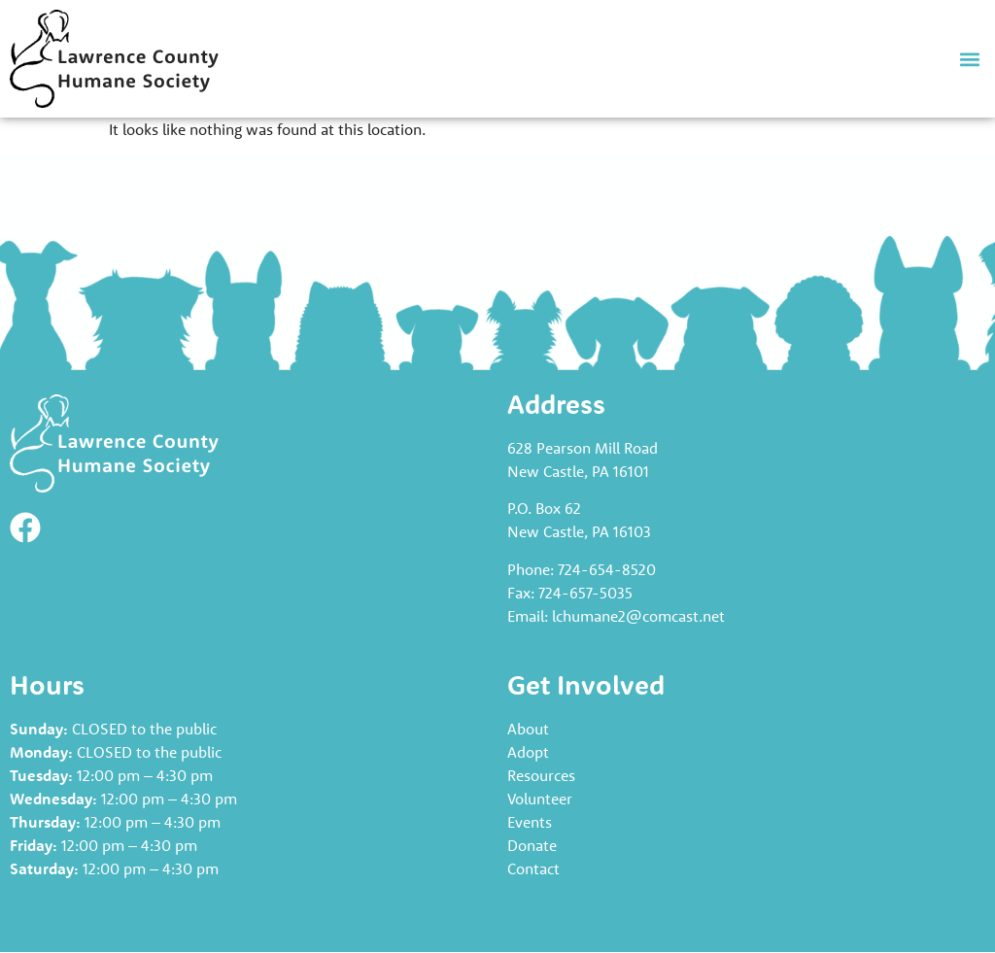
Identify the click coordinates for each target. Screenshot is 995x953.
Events (529, 822)
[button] (969, 59)
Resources (541, 775)
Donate (532, 845)
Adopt (528, 752)
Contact (533, 868)
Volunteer (539, 798)
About (528, 728)
